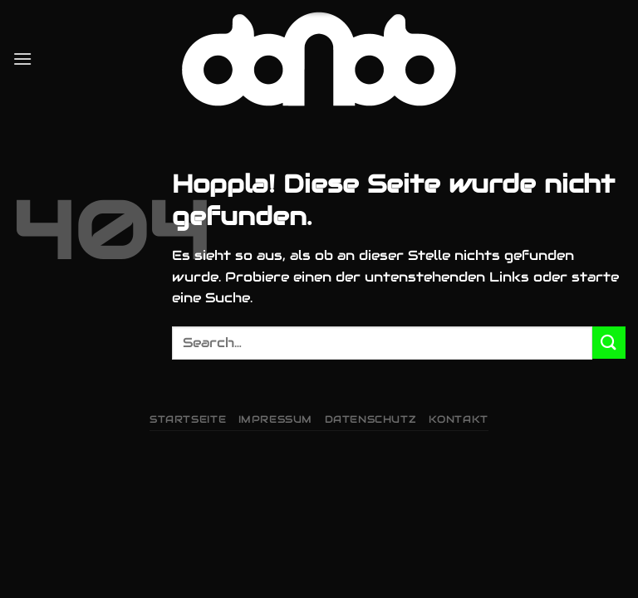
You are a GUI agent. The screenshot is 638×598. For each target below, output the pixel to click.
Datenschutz (371, 419)
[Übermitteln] (609, 342)
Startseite (188, 419)
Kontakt (458, 419)
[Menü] (22, 58)
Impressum (275, 419)
